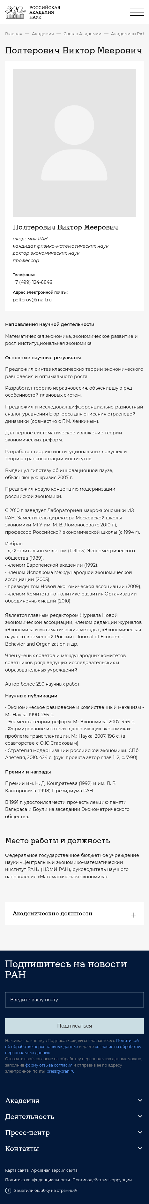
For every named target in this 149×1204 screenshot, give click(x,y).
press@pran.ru (61, 1071)
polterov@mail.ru (32, 300)
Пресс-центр (27, 1132)
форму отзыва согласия (48, 1065)
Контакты (22, 1148)
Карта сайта (17, 1170)
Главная (13, 33)
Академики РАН (128, 33)
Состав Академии (82, 33)
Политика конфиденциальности (37, 1180)
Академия (43, 33)
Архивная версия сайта (54, 1170)
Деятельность (29, 1116)
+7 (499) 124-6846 (32, 282)
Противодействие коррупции (102, 1180)
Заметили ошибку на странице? (41, 1190)
